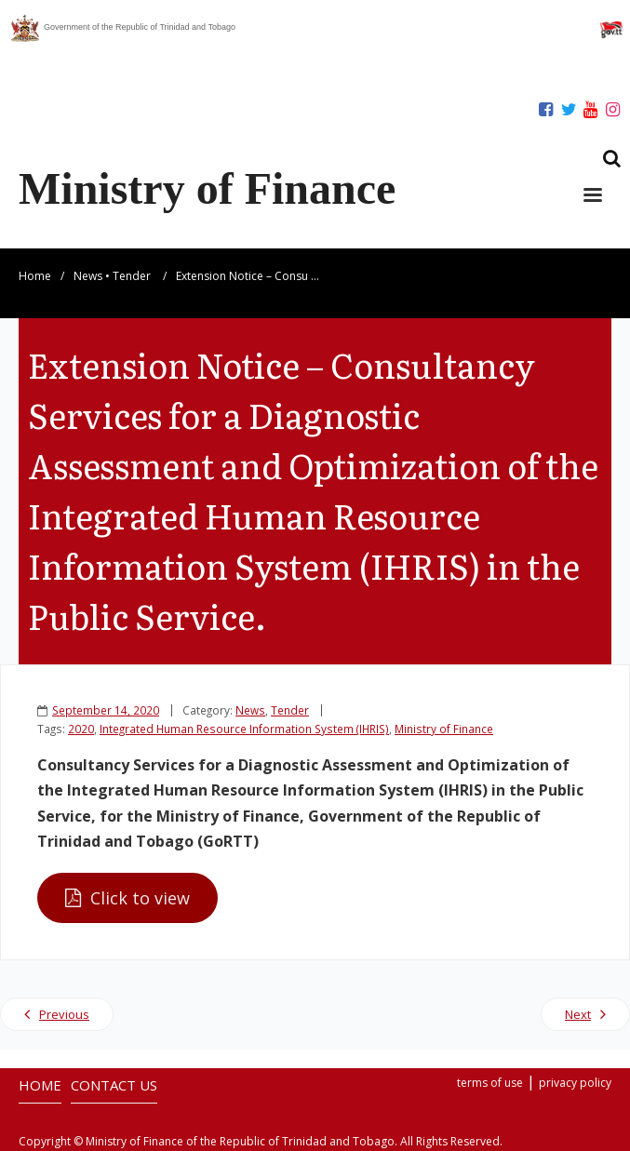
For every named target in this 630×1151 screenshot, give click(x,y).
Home (35, 276)
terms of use (490, 1083)
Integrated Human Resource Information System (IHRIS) (244, 728)
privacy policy (575, 1083)
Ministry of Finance (444, 728)
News (88, 276)
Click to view (140, 898)
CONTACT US (114, 1085)
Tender (132, 276)
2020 (81, 728)
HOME (40, 1085)
